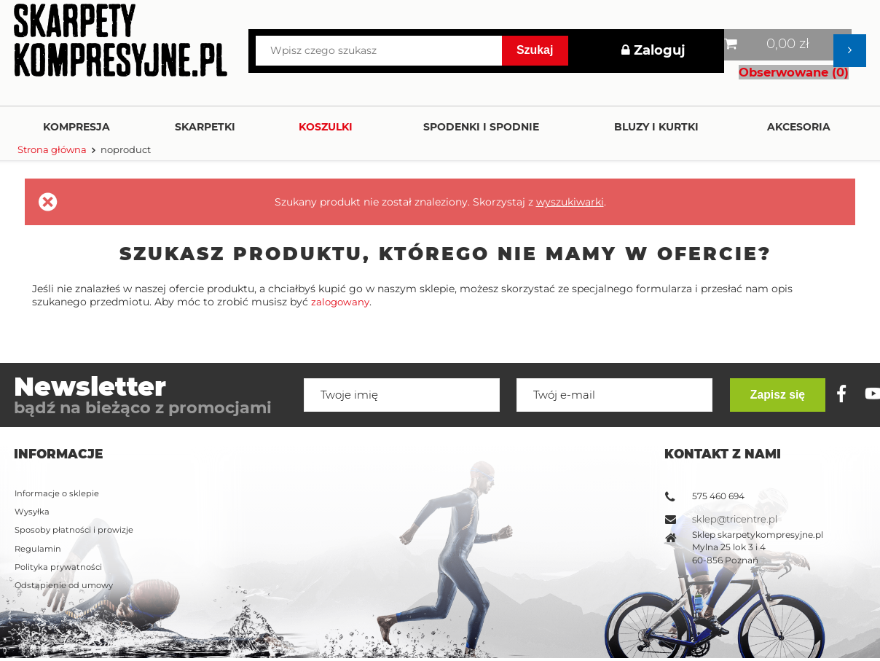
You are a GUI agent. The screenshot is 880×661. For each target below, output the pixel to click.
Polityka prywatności (61, 506)
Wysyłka (33, 449)
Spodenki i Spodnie (481, 126)
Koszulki (326, 126)
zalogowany (341, 301)
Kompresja (76, 126)
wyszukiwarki (570, 201)
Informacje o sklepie (59, 430)
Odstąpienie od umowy (66, 525)
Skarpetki (205, 126)
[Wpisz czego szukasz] (379, 51)
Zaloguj (653, 50)
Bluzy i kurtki (656, 126)
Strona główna (52, 149)
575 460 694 (718, 432)
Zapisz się (783, 615)
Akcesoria (798, 126)
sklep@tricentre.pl (734, 455)
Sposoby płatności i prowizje (76, 468)
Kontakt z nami (722, 390)
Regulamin (39, 487)
